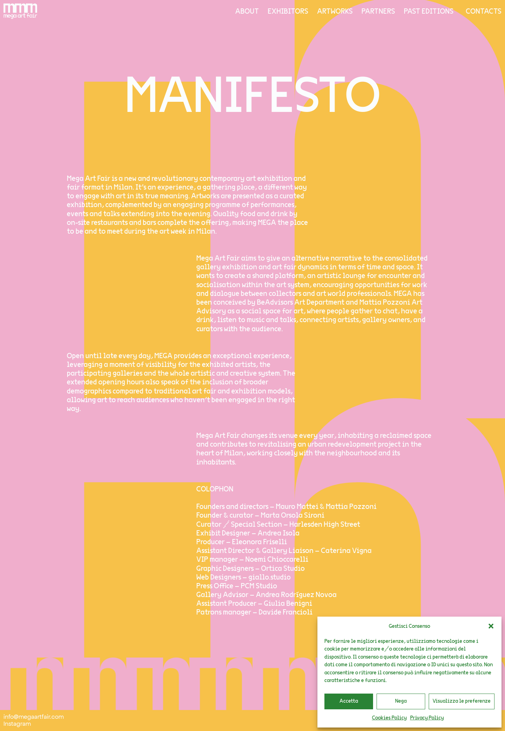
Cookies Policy (389, 718)
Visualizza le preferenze (462, 701)
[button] (491, 626)
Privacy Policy (427, 718)
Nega (401, 701)
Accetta (348, 701)
